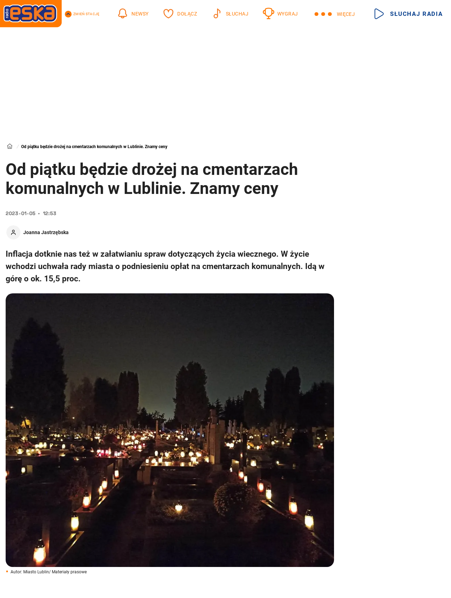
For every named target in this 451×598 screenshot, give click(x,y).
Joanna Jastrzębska (46, 232)
